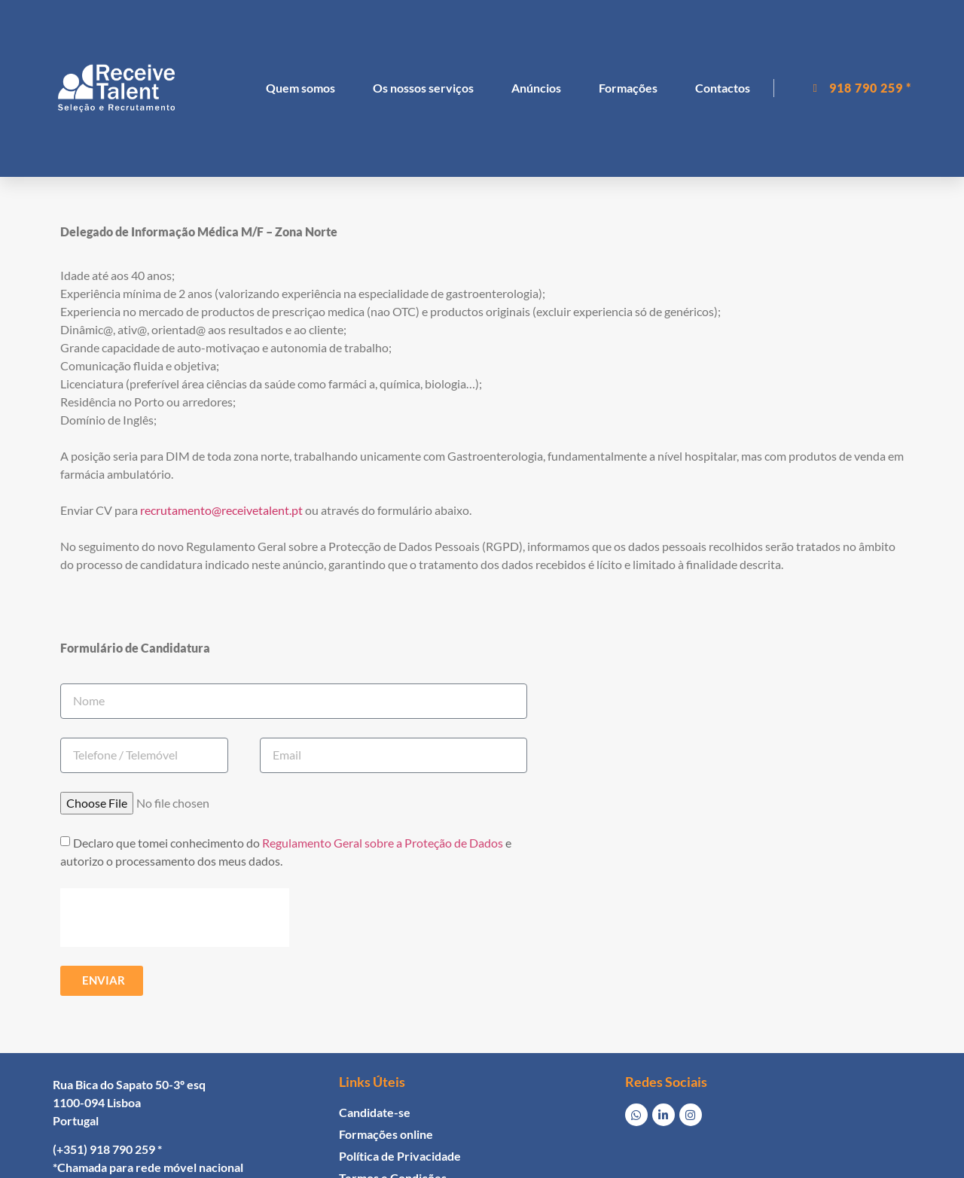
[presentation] (174, 917)
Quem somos (300, 88)
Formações (628, 88)
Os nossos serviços (423, 88)
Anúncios (536, 88)
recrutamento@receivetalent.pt (221, 510)
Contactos (722, 88)
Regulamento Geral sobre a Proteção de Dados (382, 843)
